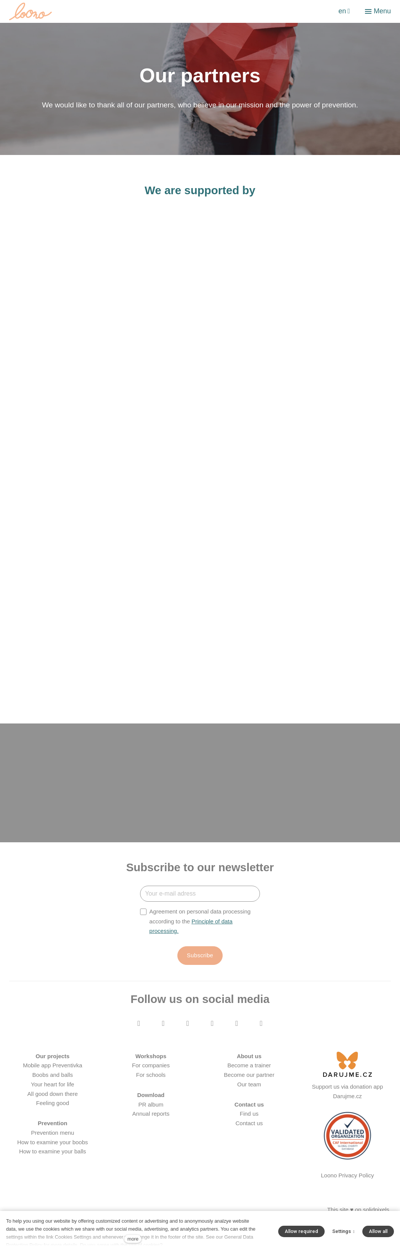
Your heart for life (52, 1096)
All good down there (52, 1105)
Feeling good (52, 1115)
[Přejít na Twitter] (212, 1035)
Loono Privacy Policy (347, 1187)
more (133, 1239)
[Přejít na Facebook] (139, 1035)
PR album (150, 1116)
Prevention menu (52, 1145)
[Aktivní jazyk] (344, 11)
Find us (249, 1126)
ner (270, 1087)
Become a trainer (249, 1077)
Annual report (149, 1126)
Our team (249, 1096)
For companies (151, 1077)
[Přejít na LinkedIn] (237, 1035)
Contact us (249, 1135)
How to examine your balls (52, 1163)
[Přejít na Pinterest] (261, 1035)
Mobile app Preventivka (52, 1077)
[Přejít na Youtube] (188, 1035)
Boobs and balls (52, 1087)
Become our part (245, 1087)
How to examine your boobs (52, 1154)
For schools (151, 1087)
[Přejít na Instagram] (163, 1035)
